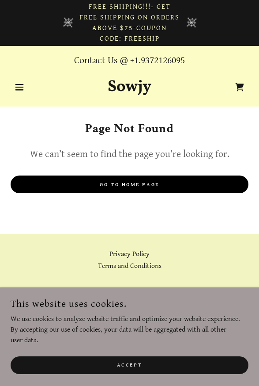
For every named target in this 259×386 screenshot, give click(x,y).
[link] (129, 87)
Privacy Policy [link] (129, 254)
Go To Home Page (129, 184)
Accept (129, 365)
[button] (28, 87)
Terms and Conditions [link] (129, 266)
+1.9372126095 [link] (157, 60)
